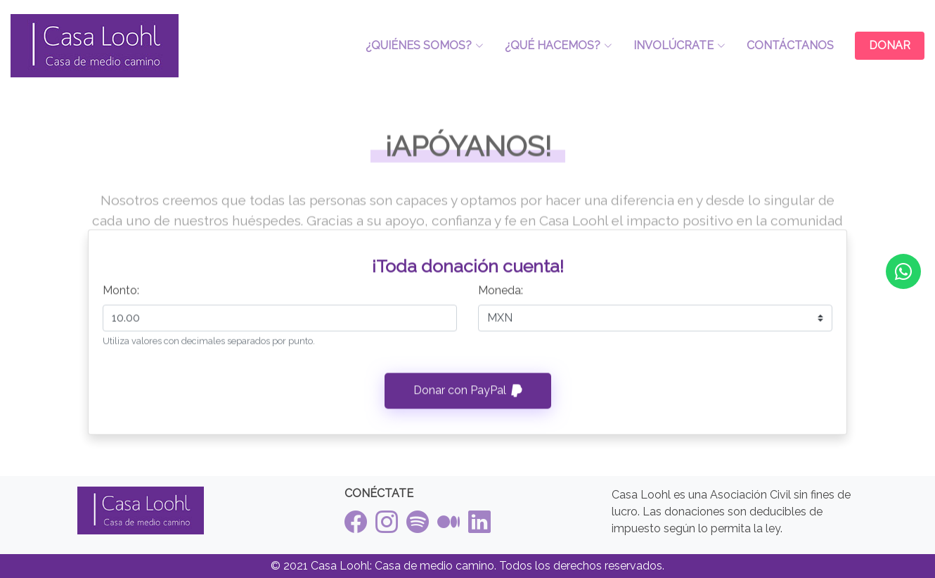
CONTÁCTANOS (790, 45)
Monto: (121, 295)
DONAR (889, 45)
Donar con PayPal (467, 396)
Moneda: (500, 295)
